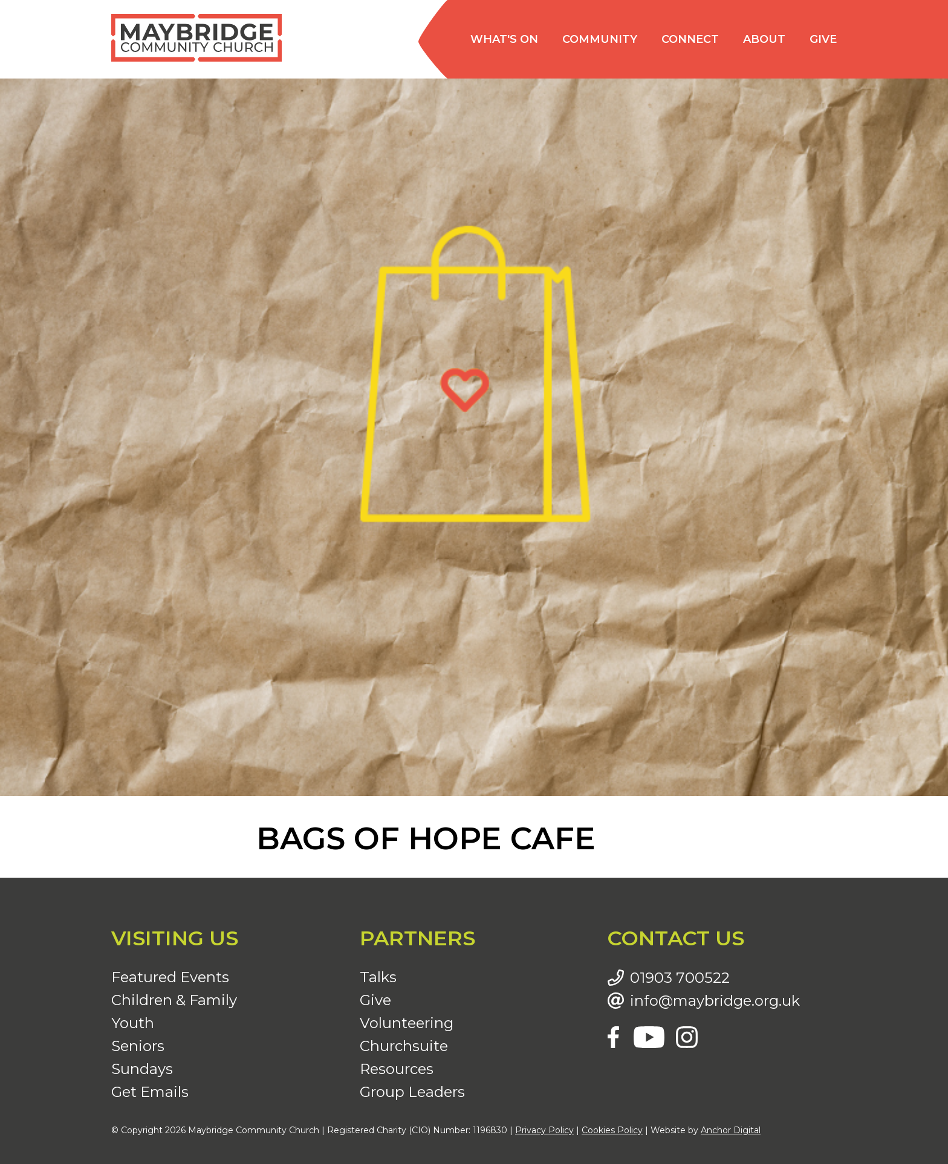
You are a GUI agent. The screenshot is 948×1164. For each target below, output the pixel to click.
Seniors (137, 1046)
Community (599, 39)
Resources (396, 1069)
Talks (378, 977)
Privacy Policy (544, 1130)
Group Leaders (412, 1092)
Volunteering (406, 1023)
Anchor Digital (731, 1130)
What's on (504, 39)
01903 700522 (680, 977)
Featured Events (170, 977)
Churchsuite (404, 1046)
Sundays (142, 1069)
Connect (690, 39)
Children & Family (174, 1000)
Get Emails (150, 1092)
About (764, 39)
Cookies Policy (612, 1130)
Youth (132, 1023)
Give (823, 39)
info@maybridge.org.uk (715, 1000)
